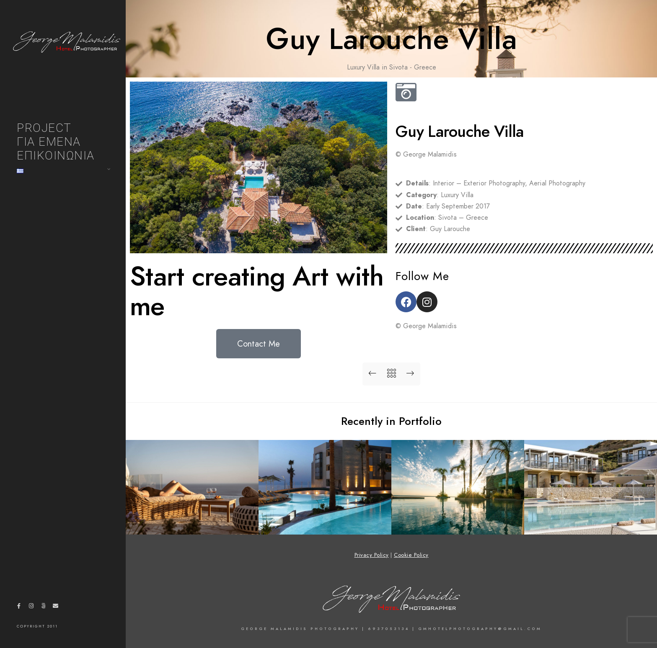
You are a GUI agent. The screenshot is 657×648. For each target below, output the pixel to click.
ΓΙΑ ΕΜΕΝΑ (49, 142)
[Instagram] (31, 607)
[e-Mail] (56, 607)
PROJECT (44, 128)
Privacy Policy (371, 555)
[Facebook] (19, 607)
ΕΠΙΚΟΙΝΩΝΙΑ (56, 155)
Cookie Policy (411, 555)
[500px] (43, 607)
